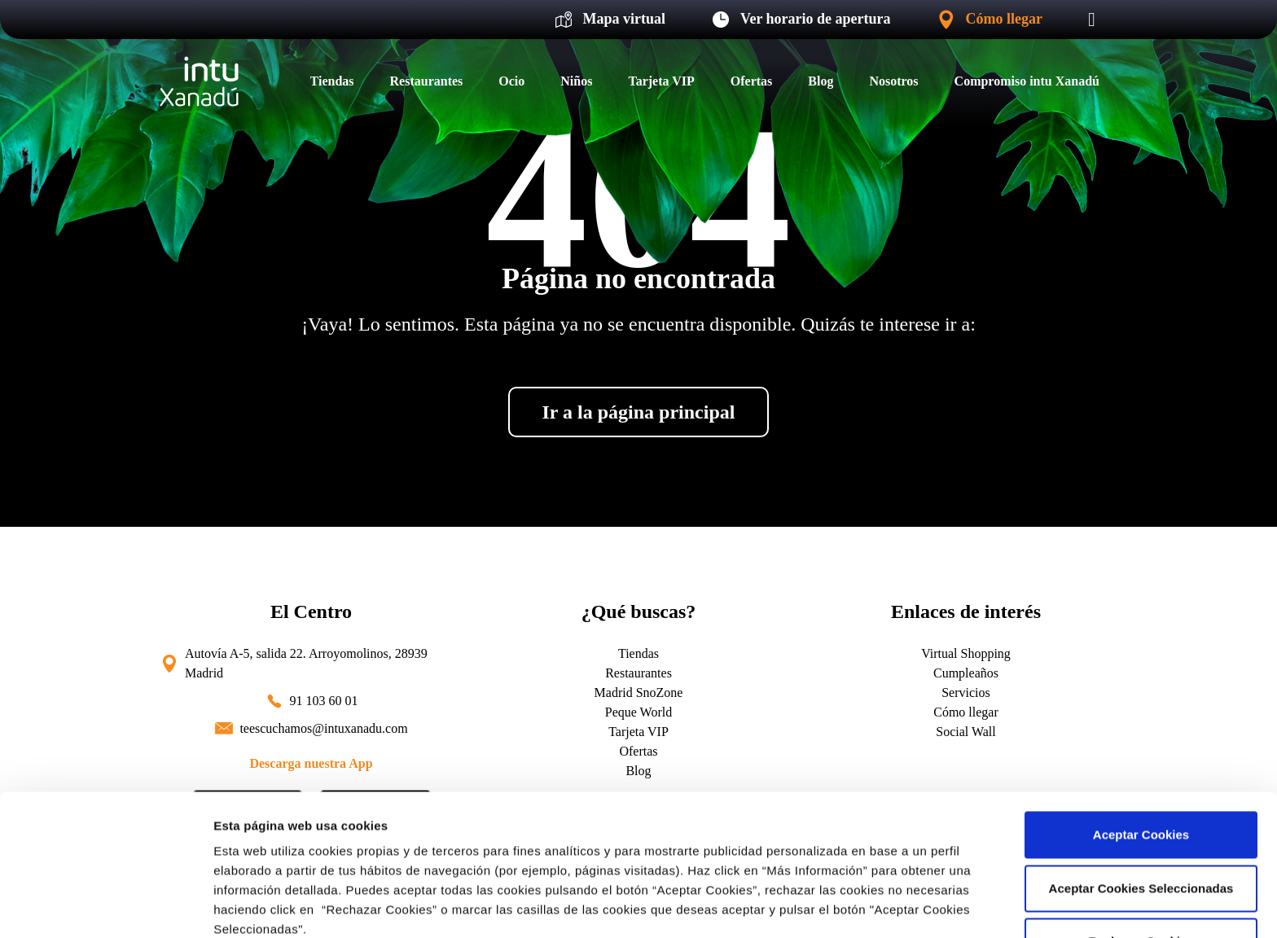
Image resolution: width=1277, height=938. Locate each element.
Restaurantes (426, 81)
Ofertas (752, 81)
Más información (262, 906)
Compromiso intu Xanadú (1026, 81)
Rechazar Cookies (1140, 809)
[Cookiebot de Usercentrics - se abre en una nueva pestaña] (105, 906)
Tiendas (332, 81)
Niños (576, 81)
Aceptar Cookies (1141, 702)
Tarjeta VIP (661, 81)
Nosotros (893, 81)
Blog (820, 81)
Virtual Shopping (966, 653)
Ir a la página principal (638, 412)
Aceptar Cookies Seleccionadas (1141, 755)
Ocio (511, 81)
